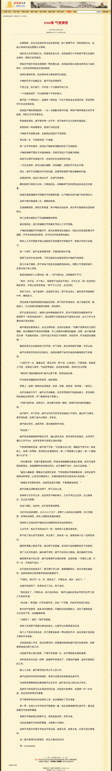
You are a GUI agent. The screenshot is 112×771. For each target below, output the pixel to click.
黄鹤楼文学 (17, 16)
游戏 (49, 12)
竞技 (53, 12)
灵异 (62, 12)
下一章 (64, 757)
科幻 (58, 12)
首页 (6, 12)
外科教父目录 (56, 757)
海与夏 (64, 32)
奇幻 (18, 12)
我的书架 (105, 12)
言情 (36, 12)
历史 (41, 12)
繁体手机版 (59, 30)
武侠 (23, 12)
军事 (44, 12)
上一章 (47, 757)
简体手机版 (52, 30)
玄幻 (14, 12)
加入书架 (38, 759)
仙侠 (27, 12)
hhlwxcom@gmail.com (59, 770)
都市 (32, 12)
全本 (9, 12)
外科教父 (24, 16)
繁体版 (69, 12)
